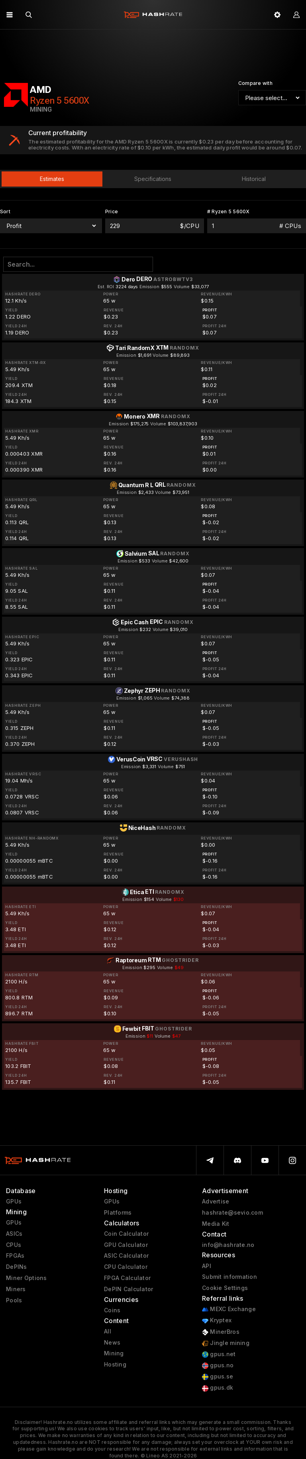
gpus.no (217, 1365)
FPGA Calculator (127, 1278)
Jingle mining (225, 1343)
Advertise (216, 1201)
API (206, 1266)
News (112, 1342)
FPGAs (15, 1256)
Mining (114, 1353)
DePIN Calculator (128, 1289)
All (107, 1331)
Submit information (229, 1277)
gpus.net (219, 1354)
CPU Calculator (125, 1267)
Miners (16, 1289)
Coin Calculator (126, 1234)
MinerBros (220, 1332)
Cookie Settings (225, 1288)
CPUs (13, 1245)
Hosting (115, 1364)
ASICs (14, 1234)
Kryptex (216, 1320)
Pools (14, 1300)
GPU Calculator (126, 1245)
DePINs (16, 1267)
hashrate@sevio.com (232, 1212)
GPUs (14, 1201)
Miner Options (26, 1278)
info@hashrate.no (228, 1245)
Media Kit (216, 1224)
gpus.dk (217, 1387)
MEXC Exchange (229, 1309)
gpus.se (217, 1376)
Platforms (118, 1212)
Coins (112, 1310)
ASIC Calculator (126, 1256)
